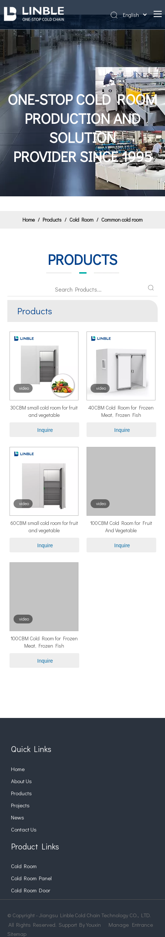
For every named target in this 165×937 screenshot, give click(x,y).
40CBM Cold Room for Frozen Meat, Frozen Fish (121, 411)
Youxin (93, 924)
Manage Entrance (131, 924)
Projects (20, 805)
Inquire (45, 430)
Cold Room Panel (31, 878)
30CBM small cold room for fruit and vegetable (44, 411)
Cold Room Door (30, 890)
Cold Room (24, 866)
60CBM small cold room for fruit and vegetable (44, 526)
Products (21, 793)
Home (18, 769)
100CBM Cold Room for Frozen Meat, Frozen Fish (44, 642)
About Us (21, 781)
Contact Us (24, 829)
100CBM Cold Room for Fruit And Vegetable (121, 526)
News (17, 817)
